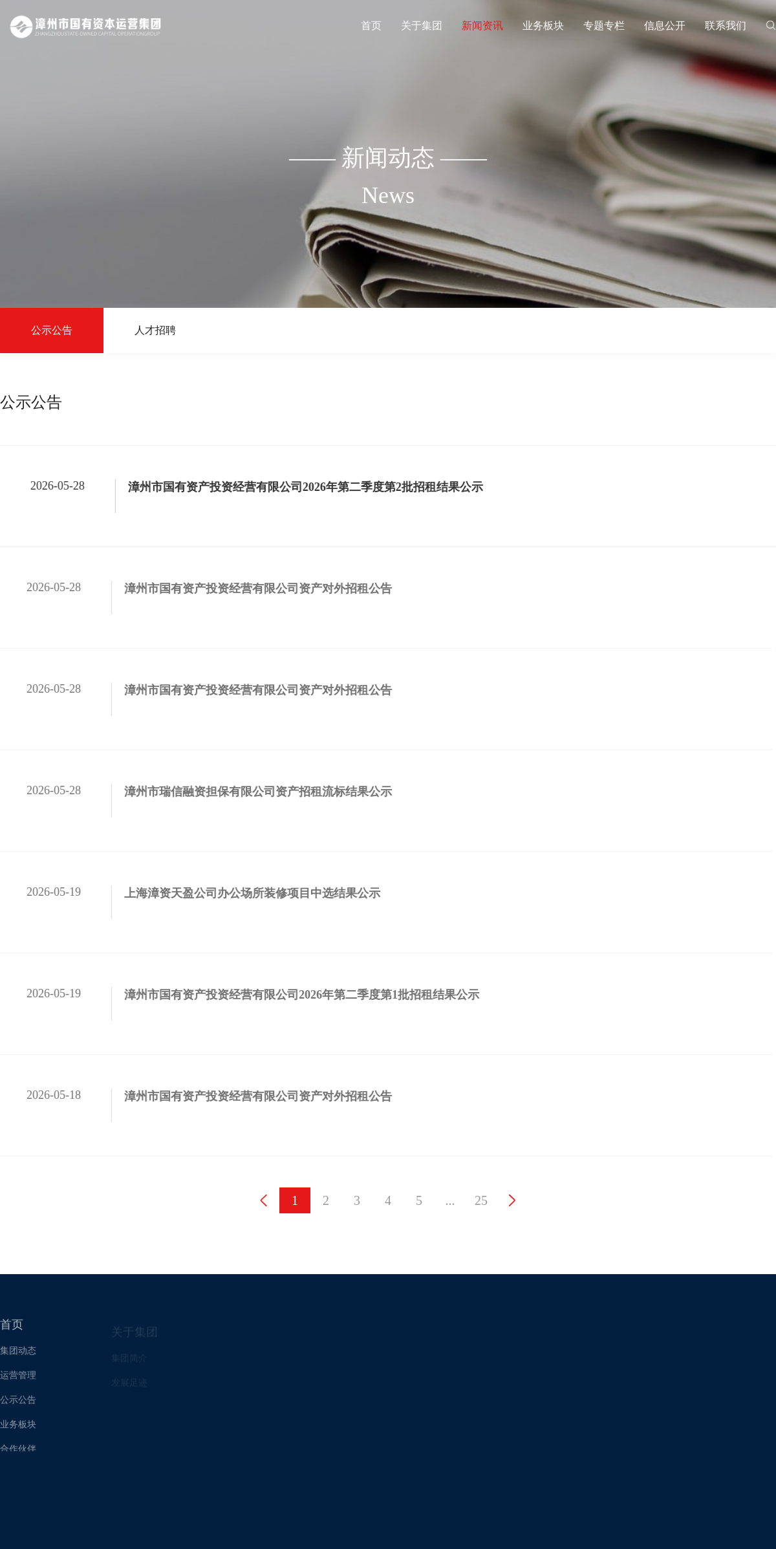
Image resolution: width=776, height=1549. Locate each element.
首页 (371, 25)
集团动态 (18, 1353)
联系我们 (725, 25)
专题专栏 (604, 25)
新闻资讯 (482, 25)
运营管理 (18, 1378)
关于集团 (421, 25)
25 (481, 1200)
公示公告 (51, 330)
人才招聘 (155, 330)
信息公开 (664, 25)
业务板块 (543, 25)
